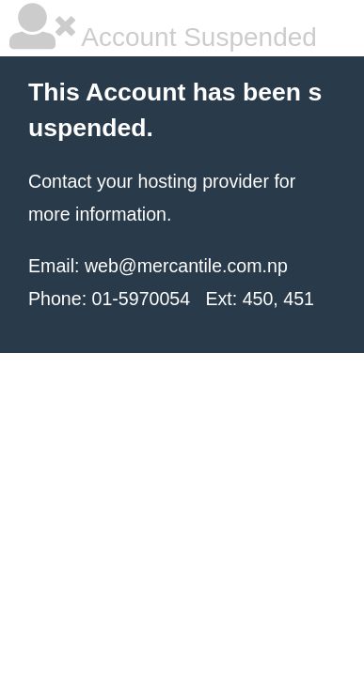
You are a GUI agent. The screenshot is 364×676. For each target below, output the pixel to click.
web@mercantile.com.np (186, 265)
